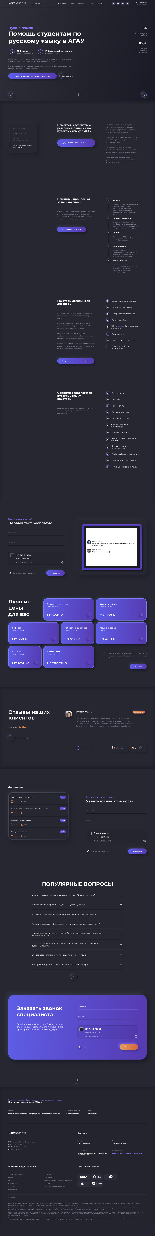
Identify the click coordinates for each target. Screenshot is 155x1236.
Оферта (11, 1186)
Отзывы (81, 3)
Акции (10, 1180)
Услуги (90, 3)
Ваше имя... (12, 532)
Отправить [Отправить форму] (55, 573)
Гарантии (47, 1174)
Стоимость (48, 1183)
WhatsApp (129, 1153)
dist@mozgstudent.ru (120, 1143)
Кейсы (10, 1177)
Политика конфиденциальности (56, 1186)
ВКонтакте (138, 1153)
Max (121, 1153)
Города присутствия (15, 1183)
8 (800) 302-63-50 (84, 1143)
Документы (48, 1177)
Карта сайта (12, 1189)
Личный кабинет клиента (17, 1174)
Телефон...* (12, 542)
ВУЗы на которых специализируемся (58, 1180)
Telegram (115, 1153)
